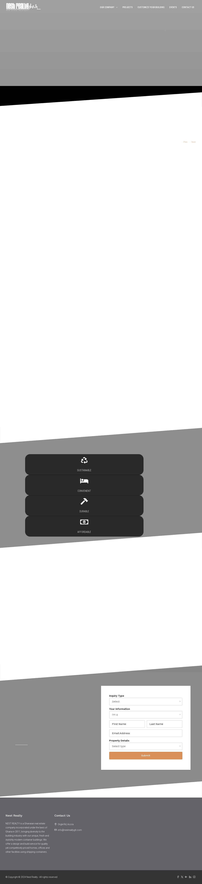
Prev (185, 142)
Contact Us (188, 7)
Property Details (119, 740)
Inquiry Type (116, 695)
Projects (127, 7)
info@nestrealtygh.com (70, 830)
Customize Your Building (151, 7)
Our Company (107, 7)
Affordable (157, 501)
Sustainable (44, 501)
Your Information (119, 709)
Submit (145, 755)
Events (173, 7)
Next (193, 142)
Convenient (81, 501)
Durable (120, 501)
